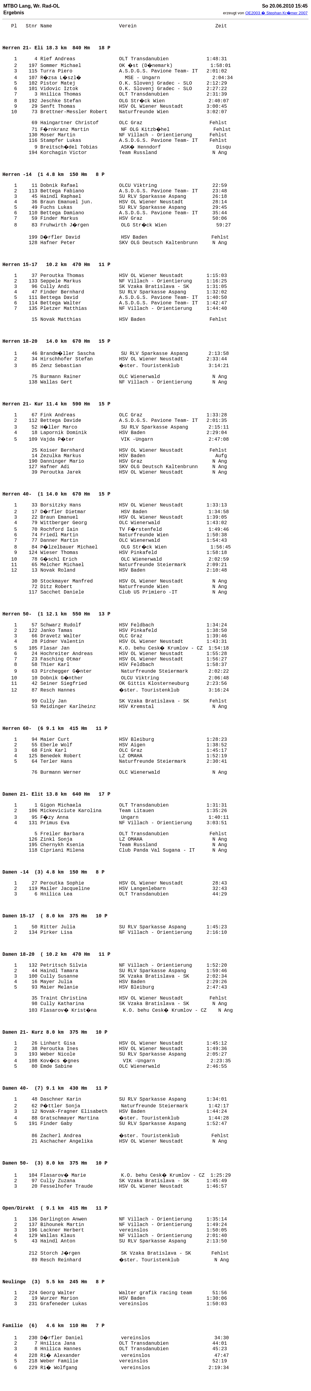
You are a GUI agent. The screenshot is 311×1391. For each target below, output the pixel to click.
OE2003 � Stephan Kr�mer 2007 (276, 13)
